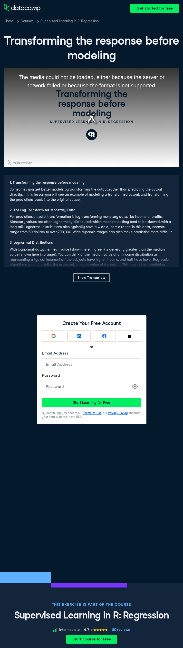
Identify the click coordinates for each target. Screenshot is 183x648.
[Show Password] (135, 386)
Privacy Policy (118, 413)
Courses (27, 21)
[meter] (96, 630)
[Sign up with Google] (53, 336)
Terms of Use (92, 413)
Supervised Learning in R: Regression (69, 21)
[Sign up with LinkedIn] (79, 336)
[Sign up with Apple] (129, 336)
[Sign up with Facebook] (104, 336)
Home (9, 21)
